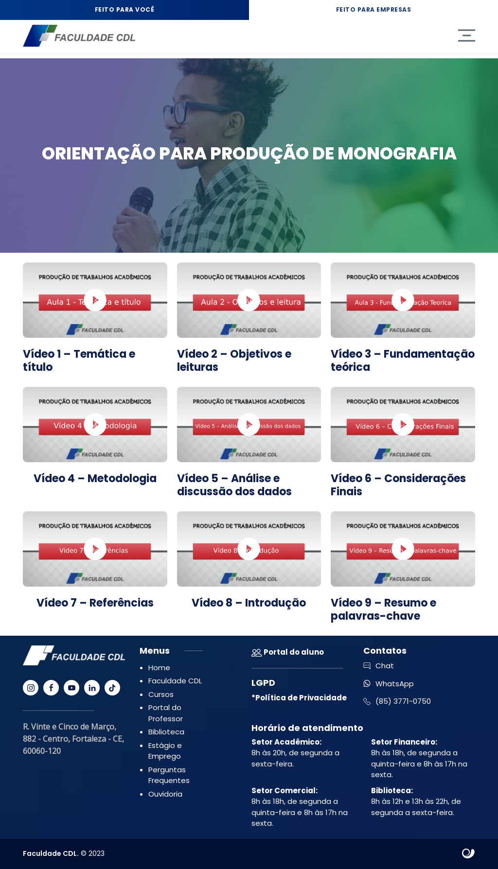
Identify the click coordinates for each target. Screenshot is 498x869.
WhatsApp (388, 683)
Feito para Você (125, 9)
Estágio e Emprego (165, 751)
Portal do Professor (165, 713)
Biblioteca (166, 732)
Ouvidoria (165, 794)
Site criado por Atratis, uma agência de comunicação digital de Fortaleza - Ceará (468, 854)
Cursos (161, 694)
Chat (378, 665)
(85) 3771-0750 (397, 701)
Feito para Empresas (373, 9)
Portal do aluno (287, 652)
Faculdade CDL (175, 681)
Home (159, 667)
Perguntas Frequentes (169, 775)
